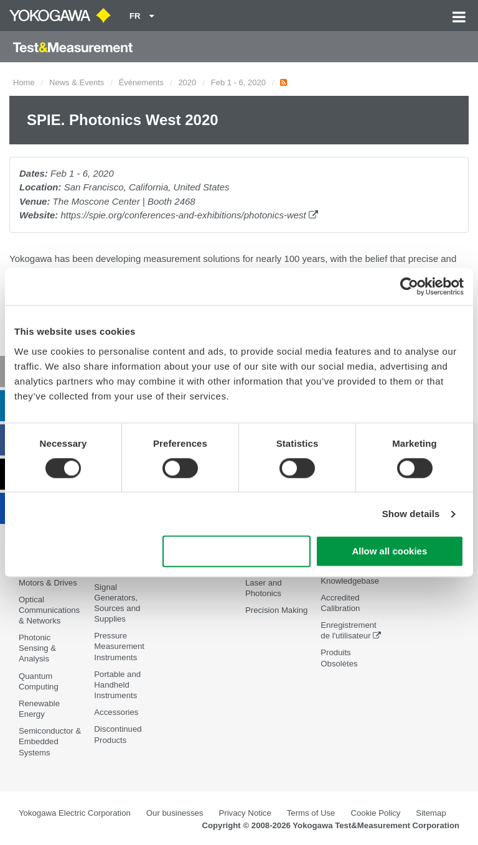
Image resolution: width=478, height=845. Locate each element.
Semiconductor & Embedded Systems (50, 741)
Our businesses (175, 813)
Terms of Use (311, 813)
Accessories (116, 712)
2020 (187, 82)
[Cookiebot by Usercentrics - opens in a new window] (409, 286)
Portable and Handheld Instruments (117, 685)
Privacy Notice (244, 813)
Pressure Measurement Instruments (119, 646)
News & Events (76, 82)
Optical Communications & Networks (49, 610)
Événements (141, 82)
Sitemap (431, 813)
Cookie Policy (375, 813)
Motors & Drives (48, 582)
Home (24, 82)
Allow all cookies (389, 551)
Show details (411, 513)
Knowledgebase (350, 581)
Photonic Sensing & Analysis (37, 648)
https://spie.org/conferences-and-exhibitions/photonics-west (189, 215)
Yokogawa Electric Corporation (75, 813)
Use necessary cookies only (236, 551)
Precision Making (276, 610)
